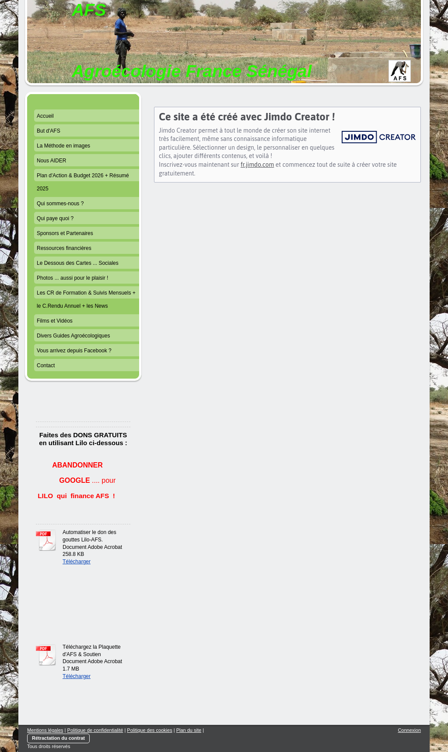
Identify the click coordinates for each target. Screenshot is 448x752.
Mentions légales (45, 730)
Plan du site (188, 730)
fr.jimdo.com (257, 164)
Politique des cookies (149, 730)
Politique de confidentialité (95, 730)
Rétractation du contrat (58, 738)
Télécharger (77, 562)
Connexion (409, 730)
